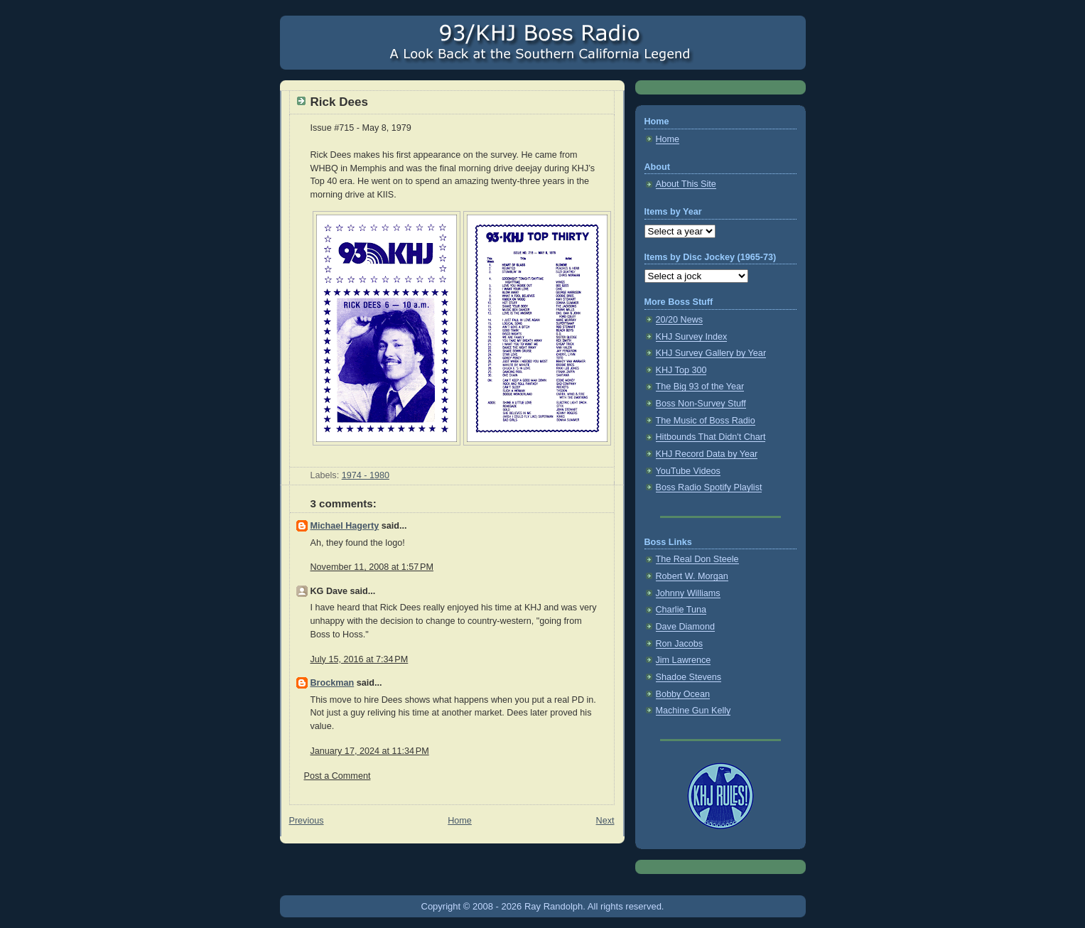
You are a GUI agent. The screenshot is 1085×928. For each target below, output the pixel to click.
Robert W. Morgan (692, 576)
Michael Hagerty (345, 526)
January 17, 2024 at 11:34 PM (370, 751)
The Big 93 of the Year (700, 387)
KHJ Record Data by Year (707, 454)
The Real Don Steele (697, 559)
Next (605, 821)
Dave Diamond (685, 627)
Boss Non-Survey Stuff (701, 404)
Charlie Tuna (681, 610)
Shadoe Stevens (689, 677)
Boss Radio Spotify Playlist (709, 487)
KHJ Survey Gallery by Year (711, 353)
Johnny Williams (688, 593)
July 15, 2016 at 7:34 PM (360, 659)
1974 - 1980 (365, 475)
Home (460, 821)
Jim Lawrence (683, 660)
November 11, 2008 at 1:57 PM (372, 567)
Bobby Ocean (683, 694)
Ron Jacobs (679, 644)
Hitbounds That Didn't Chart (711, 437)
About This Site (686, 184)
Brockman (333, 683)
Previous (306, 821)
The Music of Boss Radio (705, 421)
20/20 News (679, 320)
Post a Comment (337, 776)
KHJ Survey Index (692, 337)
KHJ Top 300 (681, 370)
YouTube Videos (688, 471)
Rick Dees (339, 102)
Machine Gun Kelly (693, 711)
